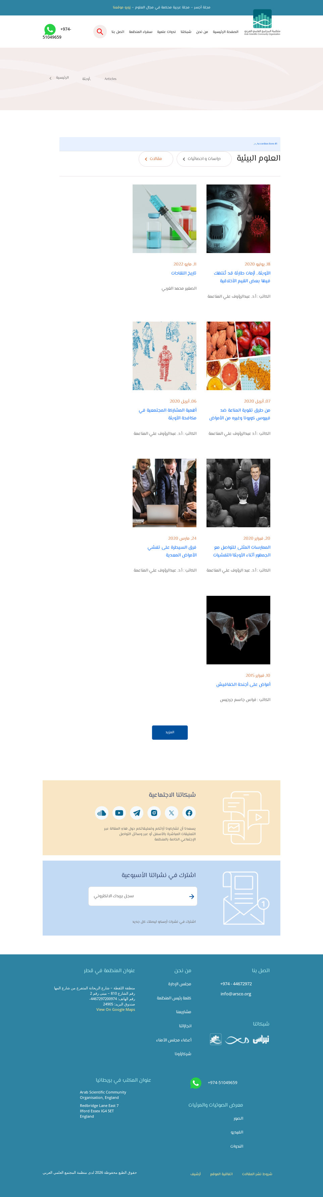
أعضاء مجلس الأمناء (173, 1040)
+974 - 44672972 (236, 984)
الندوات (236, 1146)
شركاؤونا (183, 1054)
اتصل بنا (117, 32)
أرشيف (195, 1174)
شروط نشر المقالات (257, 1174)
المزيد (170, 732)
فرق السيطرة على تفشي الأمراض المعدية (171, 551)
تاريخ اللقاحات (183, 273)
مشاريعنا (183, 1012)
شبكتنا (186, 32)
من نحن (202, 32)
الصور (238, 1118)
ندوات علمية (166, 32)
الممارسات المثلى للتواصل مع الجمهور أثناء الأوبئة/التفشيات (241, 551)
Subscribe (191, 896)
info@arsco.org (236, 994)
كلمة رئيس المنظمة (174, 998)
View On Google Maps (115, 1009)
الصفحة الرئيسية (225, 32)
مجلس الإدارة (179, 984)
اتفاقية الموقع (221, 1174)
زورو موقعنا (122, 7)
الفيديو (237, 1132)
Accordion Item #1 (267, 144)
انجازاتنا (185, 1026)
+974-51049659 (222, 1082)
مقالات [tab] (156, 159)
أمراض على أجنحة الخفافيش (243, 685)
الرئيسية (62, 78)
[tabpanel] (169, 438)
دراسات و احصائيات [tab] (204, 159)
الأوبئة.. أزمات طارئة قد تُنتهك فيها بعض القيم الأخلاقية (242, 277)
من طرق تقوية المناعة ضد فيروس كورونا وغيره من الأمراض (239, 414)
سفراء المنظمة (140, 32)
